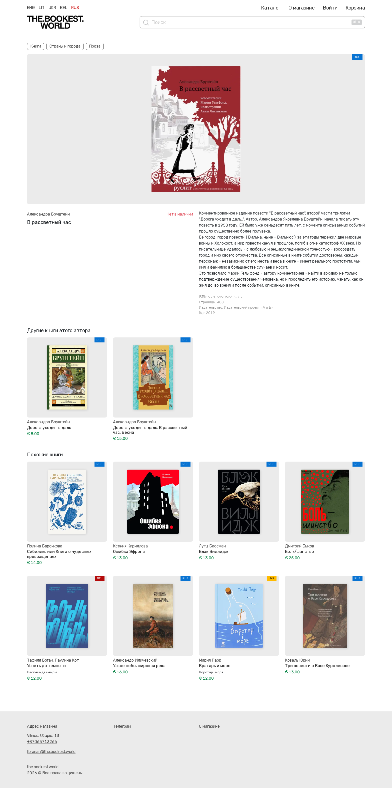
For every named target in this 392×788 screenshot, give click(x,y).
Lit (41, 7)
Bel (63, 7)
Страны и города (65, 46)
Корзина (355, 8)
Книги (35, 46)
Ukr (52, 7)
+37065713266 (42, 741)
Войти (330, 8)
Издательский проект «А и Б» (248, 307)
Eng (31, 7)
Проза (94, 46)
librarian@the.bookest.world (51, 751)
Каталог (270, 8)
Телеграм (122, 726)
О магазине (301, 8)
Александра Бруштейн (48, 214)
